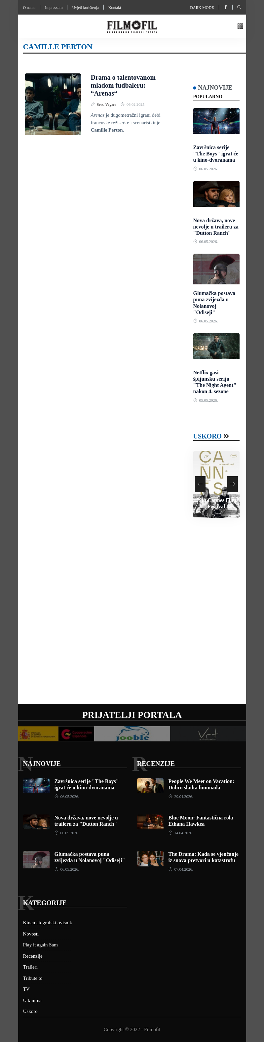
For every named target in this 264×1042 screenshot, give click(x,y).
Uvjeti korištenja (85, 7)
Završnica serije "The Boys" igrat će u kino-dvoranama (215, 154)
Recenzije (156, 763)
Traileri (30, 967)
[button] (240, 26)
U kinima (32, 1000)
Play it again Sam (40, 944)
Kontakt (114, 7)
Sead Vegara (107, 104)
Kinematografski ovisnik (47, 922)
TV (26, 989)
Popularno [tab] (208, 96)
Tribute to (33, 978)
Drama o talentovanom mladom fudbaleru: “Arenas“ (123, 85)
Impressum (53, 7)
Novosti (31, 934)
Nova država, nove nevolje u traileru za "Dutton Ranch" (216, 227)
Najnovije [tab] (215, 87)
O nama (29, 7)
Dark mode (202, 7)
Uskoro (207, 436)
